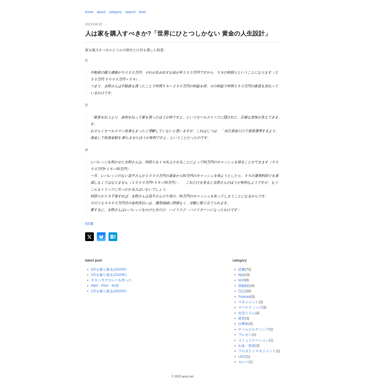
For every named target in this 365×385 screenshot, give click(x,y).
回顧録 (243, 286)
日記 (241, 291)
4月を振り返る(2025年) (109, 269)
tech (241, 280)
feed (142, 12)
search (130, 12)
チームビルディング (253, 329)
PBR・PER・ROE (105, 286)
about (101, 12)
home (89, 12)
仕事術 (243, 324)
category (115, 12)
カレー (243, 362)
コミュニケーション (253, 340)
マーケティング (250, 307)
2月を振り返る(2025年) (109, 291)
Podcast (244, 297)
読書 (241, 269)
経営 (241, 318)
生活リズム (246, 313)
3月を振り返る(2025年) (109, 275)
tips (241, 275)
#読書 (89, 223)
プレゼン (245, 335)
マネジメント (248, 302)
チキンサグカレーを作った (111, 280)
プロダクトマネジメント (257, 351)
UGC (242, 356)
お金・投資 (246, 345)
